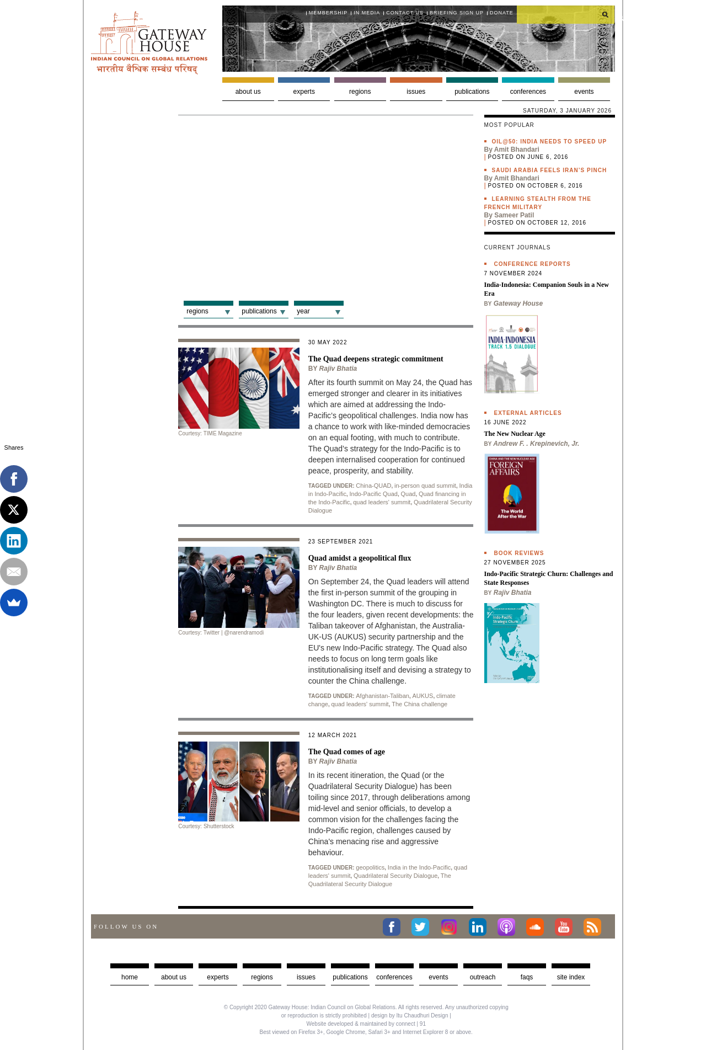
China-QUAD (373, 485)
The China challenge (419, 704)
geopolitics (370, 867)
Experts (304, 91)
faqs (527, 977)
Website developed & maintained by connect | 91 (366, 1024)
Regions (360, 91)
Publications (471, 91)
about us (173, 977)
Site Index (571, 977)
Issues (416, 91)
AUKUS (422, 695)
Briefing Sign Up (457, 12)
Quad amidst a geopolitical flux (359, 558)
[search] (566, 14)
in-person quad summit (425, 485)
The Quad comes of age (346, 752)
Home (129, 977)
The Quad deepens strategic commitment (375, 359)
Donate (502, 12)
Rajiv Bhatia (338, 368)
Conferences (528, 91)
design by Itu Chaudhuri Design (409, 1015)
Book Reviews (519, 553)
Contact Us (405, 12)
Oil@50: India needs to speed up (549, 141)
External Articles (528, 413)
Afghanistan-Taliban (382, 695)
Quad (407, 494)
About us (248, 91)
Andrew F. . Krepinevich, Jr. (536, 443)
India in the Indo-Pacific (419, 867)
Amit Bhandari (516, 149)
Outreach (483, 977)
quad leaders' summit (381, 502)
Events (583, 91)
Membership (328, 12)
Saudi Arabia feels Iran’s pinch (549, 170)
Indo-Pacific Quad (373, 494)
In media (367, 12)
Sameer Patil (514, 215)
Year (303, 311)
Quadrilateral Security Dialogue (395, 875)
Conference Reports (532, 264)
